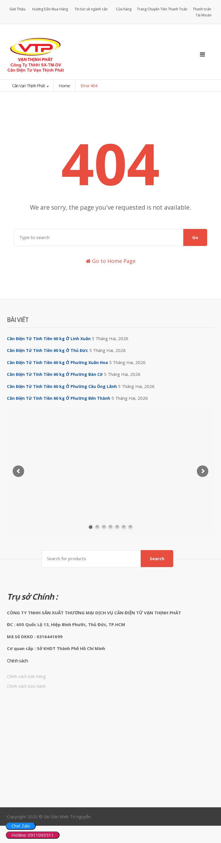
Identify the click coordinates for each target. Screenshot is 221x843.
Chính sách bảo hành (26, 686)
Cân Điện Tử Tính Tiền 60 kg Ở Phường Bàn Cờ (55, 374)
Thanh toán (202, 9)
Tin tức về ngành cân (91, 9)
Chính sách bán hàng (26, 676)
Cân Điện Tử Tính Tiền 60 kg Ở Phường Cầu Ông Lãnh (62, 386)
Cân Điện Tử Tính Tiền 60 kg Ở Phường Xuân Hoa (57, 362)
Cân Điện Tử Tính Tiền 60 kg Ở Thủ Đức (47, 350)
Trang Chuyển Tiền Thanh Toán (162, 9)
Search (157, 558)
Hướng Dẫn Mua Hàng (50, 9)
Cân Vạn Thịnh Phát (29, 85)
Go (195, 237)
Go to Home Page (111, 260)
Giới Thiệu (17, 9)
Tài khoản (204, 15)
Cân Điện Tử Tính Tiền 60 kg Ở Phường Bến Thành (58, 398)
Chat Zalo (21, 826)
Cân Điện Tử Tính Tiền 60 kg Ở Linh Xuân (49, 338)
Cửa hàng (124, 9)
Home (64, 85)
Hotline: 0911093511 (33, 835)
